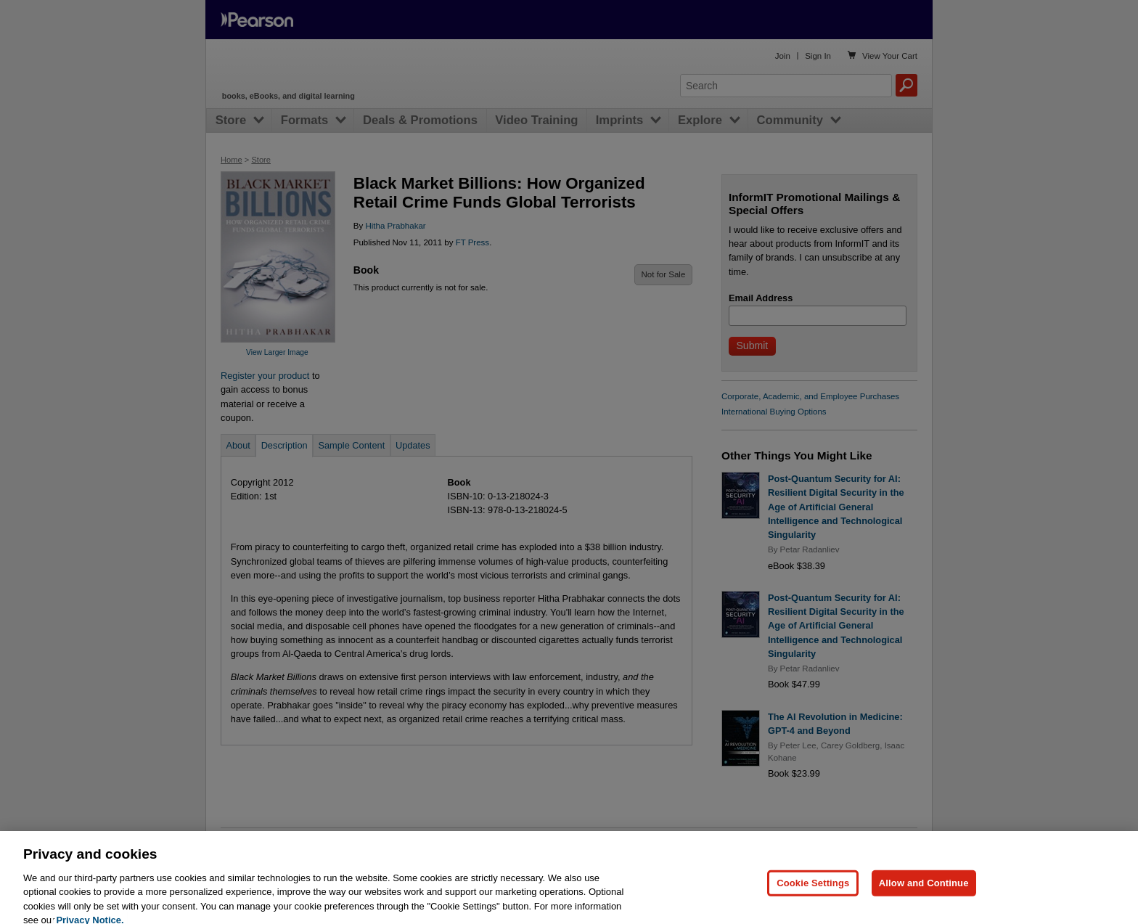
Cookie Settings (813, 896)
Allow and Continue (924, 896)
